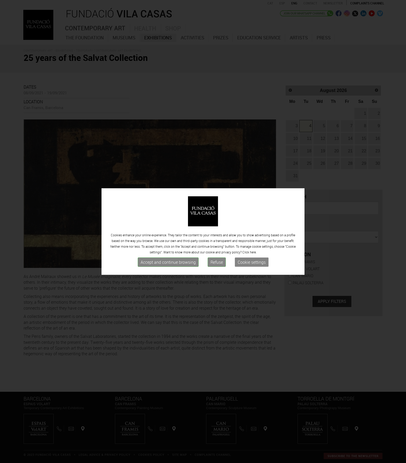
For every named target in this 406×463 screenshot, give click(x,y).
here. (253, 252)
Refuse (217, 262)
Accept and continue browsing (168, 262)
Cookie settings (252, 262)
